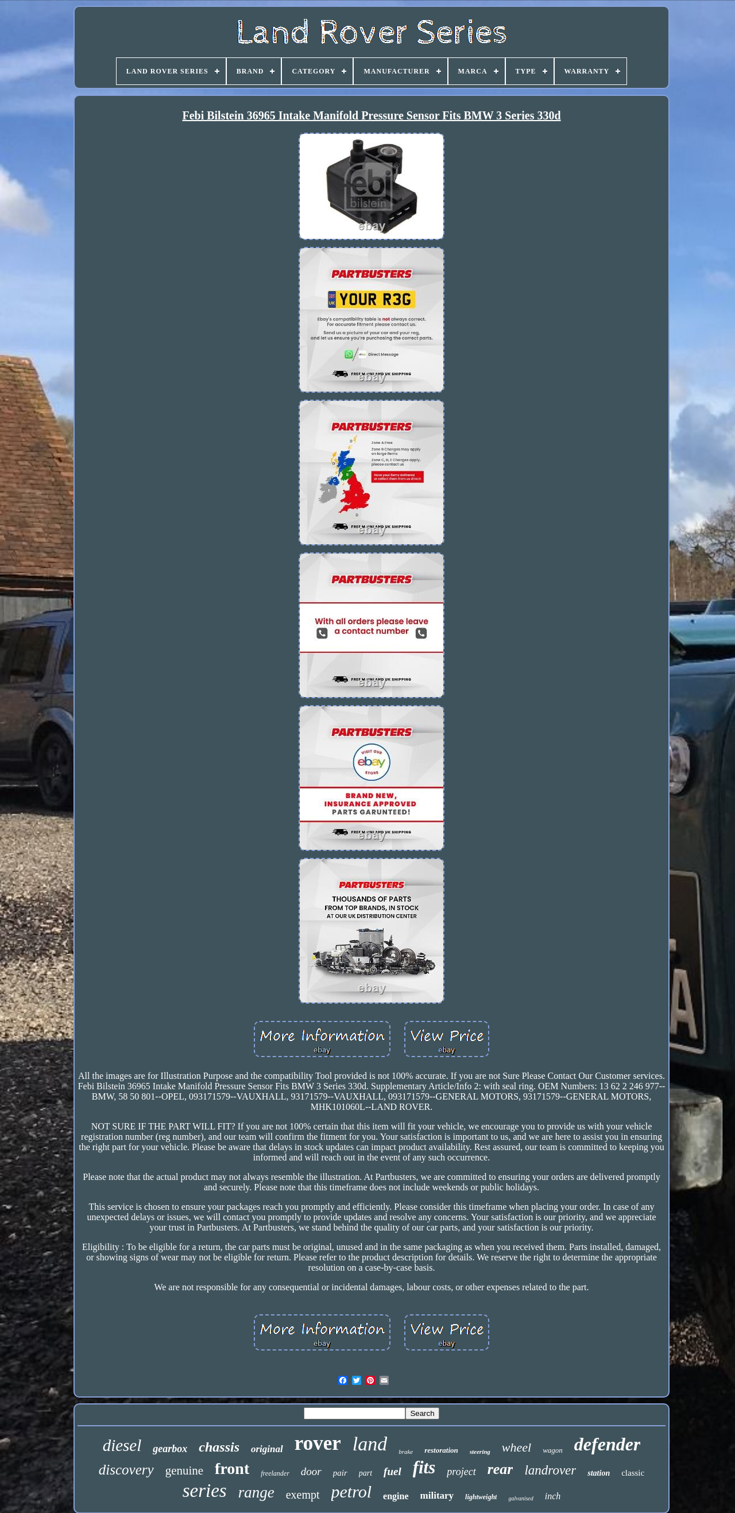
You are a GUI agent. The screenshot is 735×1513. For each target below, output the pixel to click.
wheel (516, 1447)
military (437, 1495)
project (461, 1471)
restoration (441, 1450)
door (311, 1471)
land (370, 1443)
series (205, 1490)
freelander (275, 1473)
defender (607, 1444)
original (267, 1449)
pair (340, 1472)
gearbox (170, 1448)
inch (553, 1496)
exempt (303, 1494)
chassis (219, 1447)
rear (500, 1469)
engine (395, 1496)
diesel (122, 1445)
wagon (553, 1450)
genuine (184, 1470)
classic (632, 1472)
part (365, 1473)
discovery (126, 1469)
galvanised (520, 1498)
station (598, 1473)
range (256, 1492)
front (232, 1468)
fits (424, 1467)
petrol (351, 1491)
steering (480, 1451)
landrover (550, 1470)
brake (406, 1451)
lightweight (481, 1497)
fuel (392, 1471)
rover (318, 1443)
